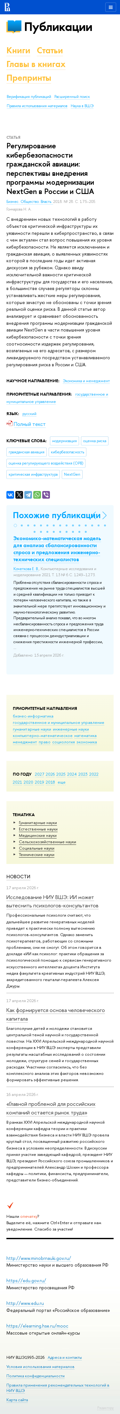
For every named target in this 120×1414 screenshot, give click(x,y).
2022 (94, 774)
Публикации (58, 27)
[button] (15, 525)
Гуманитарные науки (38, 822)
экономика (86, 742)
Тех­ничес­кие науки (36, 854)
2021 (17, 782)
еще (62, 782)
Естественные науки (38, 829)
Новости (18, 876)
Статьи (50, 50)
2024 (72, 774)
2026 (50, 774)
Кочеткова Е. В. (26, 568)
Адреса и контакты (65, 1357)
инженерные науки (71, 729)
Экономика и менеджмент (86, 380)
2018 (50, 782)
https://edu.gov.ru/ (26, 1280)
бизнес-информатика (33, 716)
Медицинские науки (38, 835)
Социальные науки (36, 848)
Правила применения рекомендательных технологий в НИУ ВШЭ (57, 1387)
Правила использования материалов (37, 105)
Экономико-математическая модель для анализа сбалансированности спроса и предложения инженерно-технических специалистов (57, 549)
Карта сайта (17, 1400)
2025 (61, 774)
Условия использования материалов (40, 1366)
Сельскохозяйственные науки (47, 842)
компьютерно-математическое (43, 735)
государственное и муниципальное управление (58, 722)
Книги (18, 50)
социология (63, 742)
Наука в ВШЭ (82, 105)
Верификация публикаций (29, 96)
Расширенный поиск (72, 96)
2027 (39, 774)
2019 (39, 782)
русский (29, 413)
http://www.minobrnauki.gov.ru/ (38, 1258)
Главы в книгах (36, 64)
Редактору (105, 1407)
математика (85, 735)
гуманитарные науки (32, 729)
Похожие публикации (57, 515)
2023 (83, 774)
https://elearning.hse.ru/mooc (37, 1326)
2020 (28, 782)
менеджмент (25, 742)
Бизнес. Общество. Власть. (29, 201)
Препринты (28, 77)
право (45, 742)
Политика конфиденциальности (35, 1376)
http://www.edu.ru (25, 1303)
